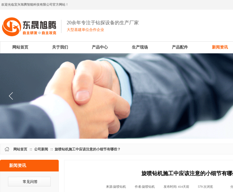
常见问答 (30, 182)
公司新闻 (41, 149)
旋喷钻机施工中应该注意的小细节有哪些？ (88, 149)
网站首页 (20, 149)
